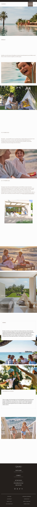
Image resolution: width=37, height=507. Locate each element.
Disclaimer (9, 496)
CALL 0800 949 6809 (33, 1)
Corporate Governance (26, 496)
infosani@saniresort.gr (18, 483)
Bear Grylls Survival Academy (28, 193)
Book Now (30, 4)
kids (10, 331)
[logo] (3, 4)
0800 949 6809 (18, 485)
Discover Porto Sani (5, 308)
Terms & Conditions (26, 501)
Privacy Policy (9, 501)
